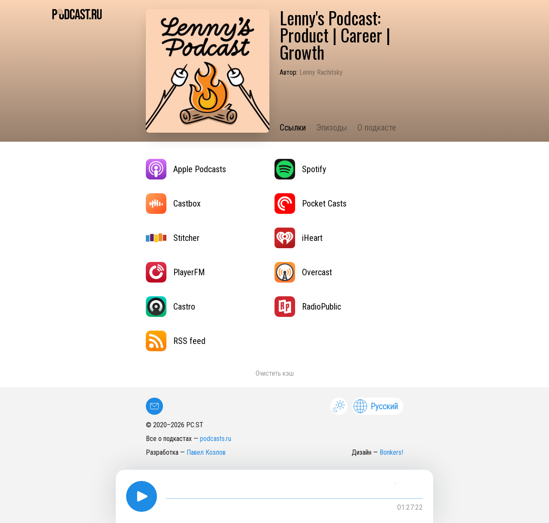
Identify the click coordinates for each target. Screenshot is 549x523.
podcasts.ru (215, 439)
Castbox (173, 203)
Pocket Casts (310, 203)
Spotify (300, 169)
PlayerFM (175, 272)
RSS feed (175, 341)
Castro (170, 306)
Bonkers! (391, 452)
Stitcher (172, 238)
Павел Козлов (206, 452)
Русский (375, 406)
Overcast (303, 272)
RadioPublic (307, 306)
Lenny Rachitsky (321, 72)
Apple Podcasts (186, 169)
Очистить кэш (275, 373)
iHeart (298, 238)
